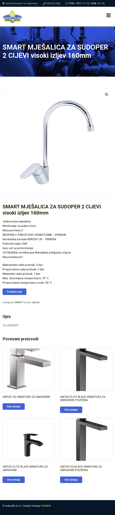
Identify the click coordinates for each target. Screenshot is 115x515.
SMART (18, 302)
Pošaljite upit (14, 291)
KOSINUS (46, 505)
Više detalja (13, 406)
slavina (36, 302)
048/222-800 (53, 3)
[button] (107, 94)
